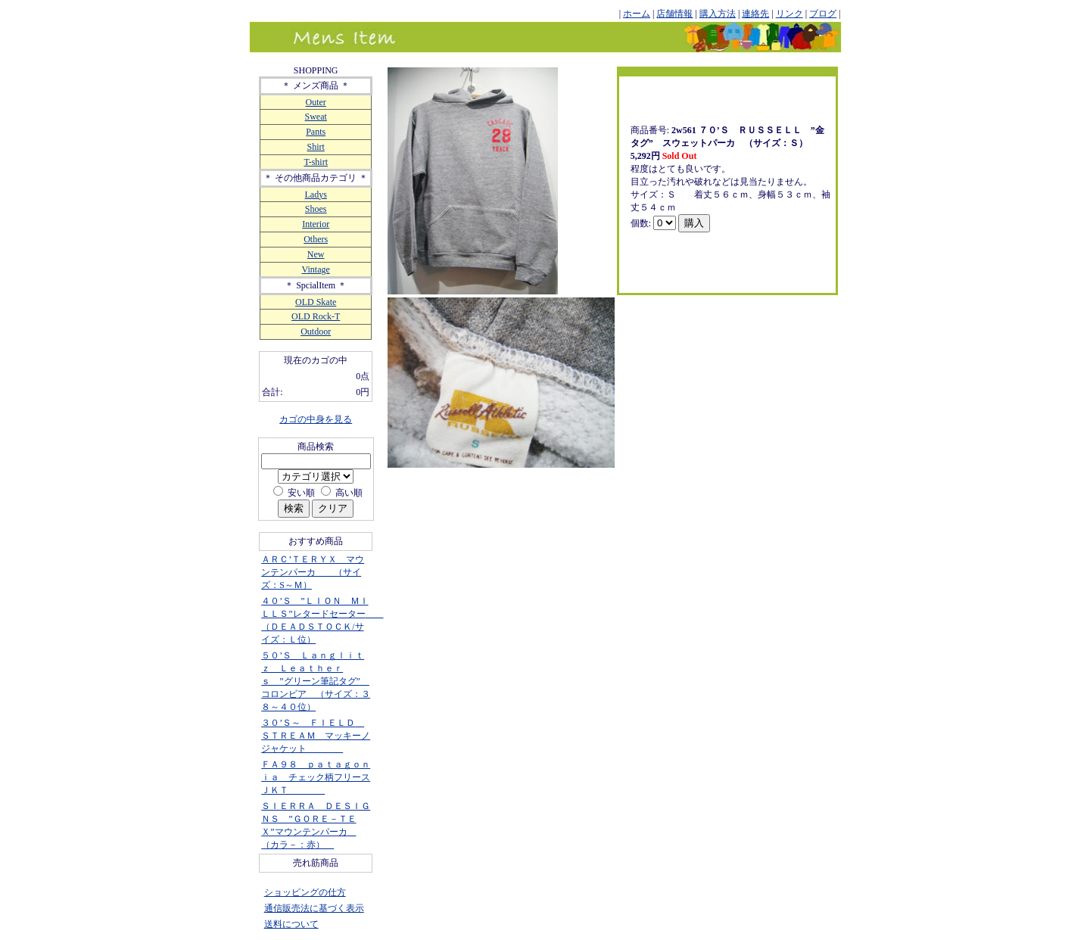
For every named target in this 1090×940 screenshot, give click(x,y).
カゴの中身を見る (315, 419)
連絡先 (755, 13)
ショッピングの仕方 (305, 892)
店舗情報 (674, 13)
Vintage (316, 269)
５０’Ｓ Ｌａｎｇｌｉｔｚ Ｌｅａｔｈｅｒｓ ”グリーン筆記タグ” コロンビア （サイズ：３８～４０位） (315, 681)
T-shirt (316, 162)
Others (316, 239)
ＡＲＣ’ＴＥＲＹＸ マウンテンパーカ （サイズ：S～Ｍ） (312, 572)
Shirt (316, 147)
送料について (291, 924)
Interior (315, 224)
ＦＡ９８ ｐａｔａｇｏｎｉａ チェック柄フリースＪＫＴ (315, 777)
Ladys (316, 194)
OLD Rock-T (315, 316)
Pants (315, 131)
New (316, 254)
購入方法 (717, 13)
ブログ (822, 13)
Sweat (316, 116)
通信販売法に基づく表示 (314, 908)
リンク (789, 13)
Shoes (316, 209)
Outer (316, 102)
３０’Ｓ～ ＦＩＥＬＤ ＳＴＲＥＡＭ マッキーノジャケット (315, 735)
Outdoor (316, 331)
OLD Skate (315, 302)
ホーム (636, 13)
